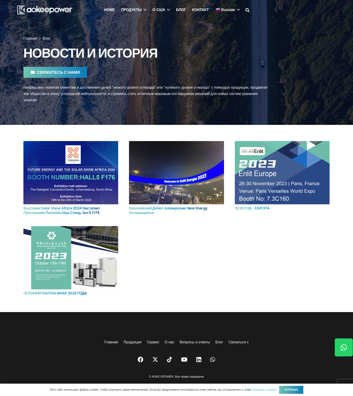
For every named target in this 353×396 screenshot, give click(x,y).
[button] (247, 10)
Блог (219, 342)
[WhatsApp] (212, 359)
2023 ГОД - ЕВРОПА (252, 208)
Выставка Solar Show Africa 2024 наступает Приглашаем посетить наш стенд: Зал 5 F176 (61, 211)
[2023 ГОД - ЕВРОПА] (282, 144)
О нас (169, 342)
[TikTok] (169, 359)
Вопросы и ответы (195, 342)
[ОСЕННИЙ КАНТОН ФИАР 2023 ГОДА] (70, 229)
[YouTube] (184, 359)
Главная (111, 342)
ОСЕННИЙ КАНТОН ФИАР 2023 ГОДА (55, 293)
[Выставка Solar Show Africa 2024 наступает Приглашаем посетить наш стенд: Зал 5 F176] (70, 144)
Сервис (153, 342)
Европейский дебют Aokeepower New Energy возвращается (168, 211)
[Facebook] (140, 359)
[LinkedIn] (198, 359)
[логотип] (44, 9)
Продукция (132, 342)
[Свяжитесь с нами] (55, 72)
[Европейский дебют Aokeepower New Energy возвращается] (176, 144)
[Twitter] (155, 359)
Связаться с (239, 342)
